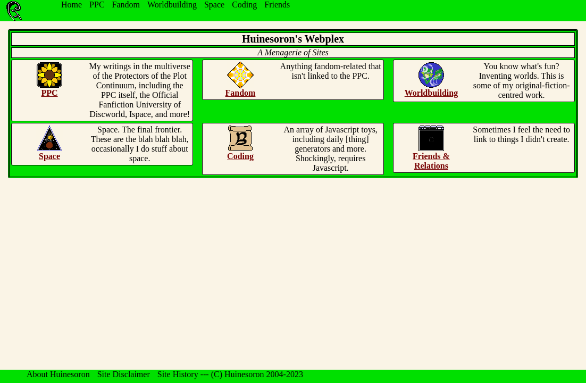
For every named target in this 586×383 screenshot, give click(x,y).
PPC (96, 4)
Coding (244, 4)
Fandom (126, 4)
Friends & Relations (431, 161)
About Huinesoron (58, 374)
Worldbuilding (172, 4)
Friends (277, 4)
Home (71, 4)
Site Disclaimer (123, 374)
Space (214, 4)
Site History (177, 374)
